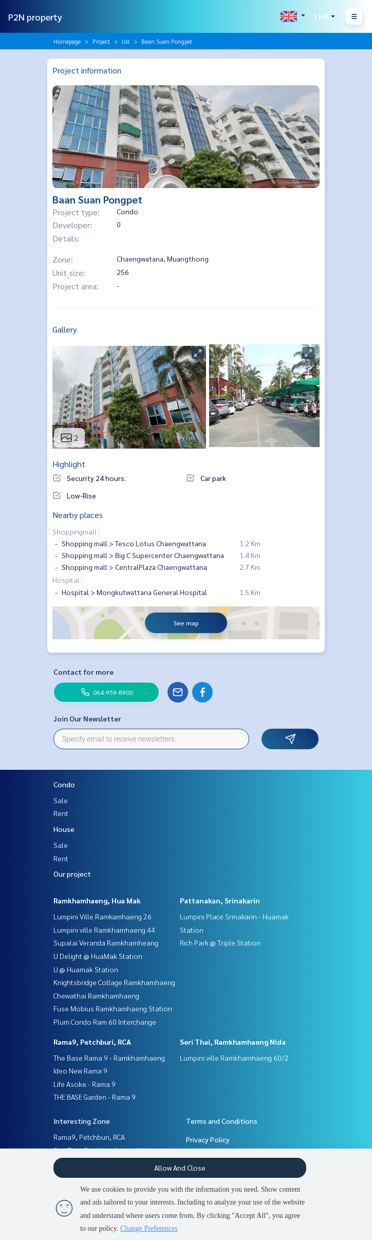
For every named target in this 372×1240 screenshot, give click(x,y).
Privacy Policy (208, 1139)
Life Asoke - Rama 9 (84, 1083)
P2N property (35, 17)
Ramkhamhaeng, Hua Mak (97, 900)
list (125, 41)
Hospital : (67, 579)
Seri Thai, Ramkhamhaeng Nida (233, 1041)
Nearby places (77, 514)
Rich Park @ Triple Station (220, 942)
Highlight (68, 463)
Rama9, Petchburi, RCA (92, 1041)
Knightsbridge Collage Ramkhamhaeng (114, 982)
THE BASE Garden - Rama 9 (94, 1096)
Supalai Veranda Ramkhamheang (105, 942)
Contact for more (83, 671)
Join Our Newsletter (87, 718)
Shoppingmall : (76, 531)
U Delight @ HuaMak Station (97, 955)
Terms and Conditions (221, 1120)
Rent (60, 813)
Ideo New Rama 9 (80, 1070)
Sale (60, 800)
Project (101, 41)
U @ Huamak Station (85, 969)
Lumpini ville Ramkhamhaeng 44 (104, 929)
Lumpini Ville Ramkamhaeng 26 (102, 916)
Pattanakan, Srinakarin (220, 900)
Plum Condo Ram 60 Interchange (104, 1021)
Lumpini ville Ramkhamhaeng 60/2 (234, 1057)
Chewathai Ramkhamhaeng (96, 995)
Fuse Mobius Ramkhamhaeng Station (112, 1008)
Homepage (67, 41)
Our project (72, 873)
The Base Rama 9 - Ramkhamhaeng (109, 1057)
